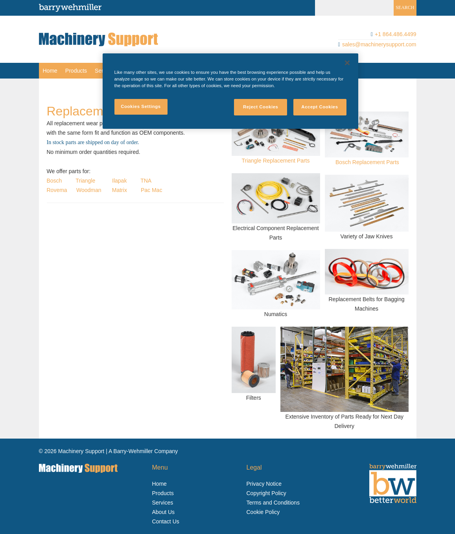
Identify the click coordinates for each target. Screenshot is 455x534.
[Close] (347, 62)
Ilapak (119, 180)
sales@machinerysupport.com (379, 44)
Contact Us (165, 521)
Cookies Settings (140, 106)
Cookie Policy (263, 512)
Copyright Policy (266, 493)
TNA (145, 180)
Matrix (119, 190)
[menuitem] (50, 71)
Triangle (85, 180)
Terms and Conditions (273, 502)
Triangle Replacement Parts (275, 160)
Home (50, 71)
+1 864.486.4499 (395, 34)
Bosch (54, 180)
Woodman (88, 190)
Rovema (57, 190)
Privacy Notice (264, 484)
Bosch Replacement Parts (367, 162)
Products (76, 71)
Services (162, 502)
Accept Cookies (319, 106)
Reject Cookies (260, 106)
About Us (163, 512)
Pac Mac (151, 190)
